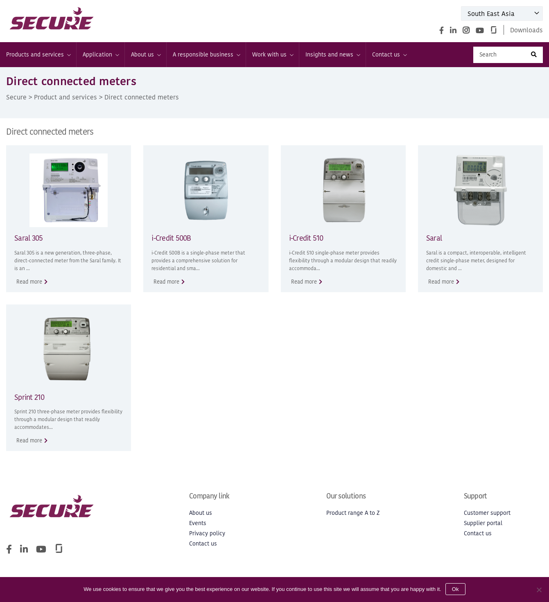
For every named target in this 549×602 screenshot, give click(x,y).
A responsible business (206, 54)
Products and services (38, 54)
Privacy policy (207, 533)
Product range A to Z (353, 513)
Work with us (272, 54)
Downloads (526, 30)
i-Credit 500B (171, 238)
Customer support (487, 513)
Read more (29, 282)
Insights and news (332, 54)
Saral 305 (28, 238)
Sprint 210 (29, 397)
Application (100, 54)
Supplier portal (483, 523)
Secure (16, 97)
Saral (434, 238)
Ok (455, 589)
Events (197, 523)
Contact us (389, 54)
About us (145, 54)
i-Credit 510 (306, 238)
